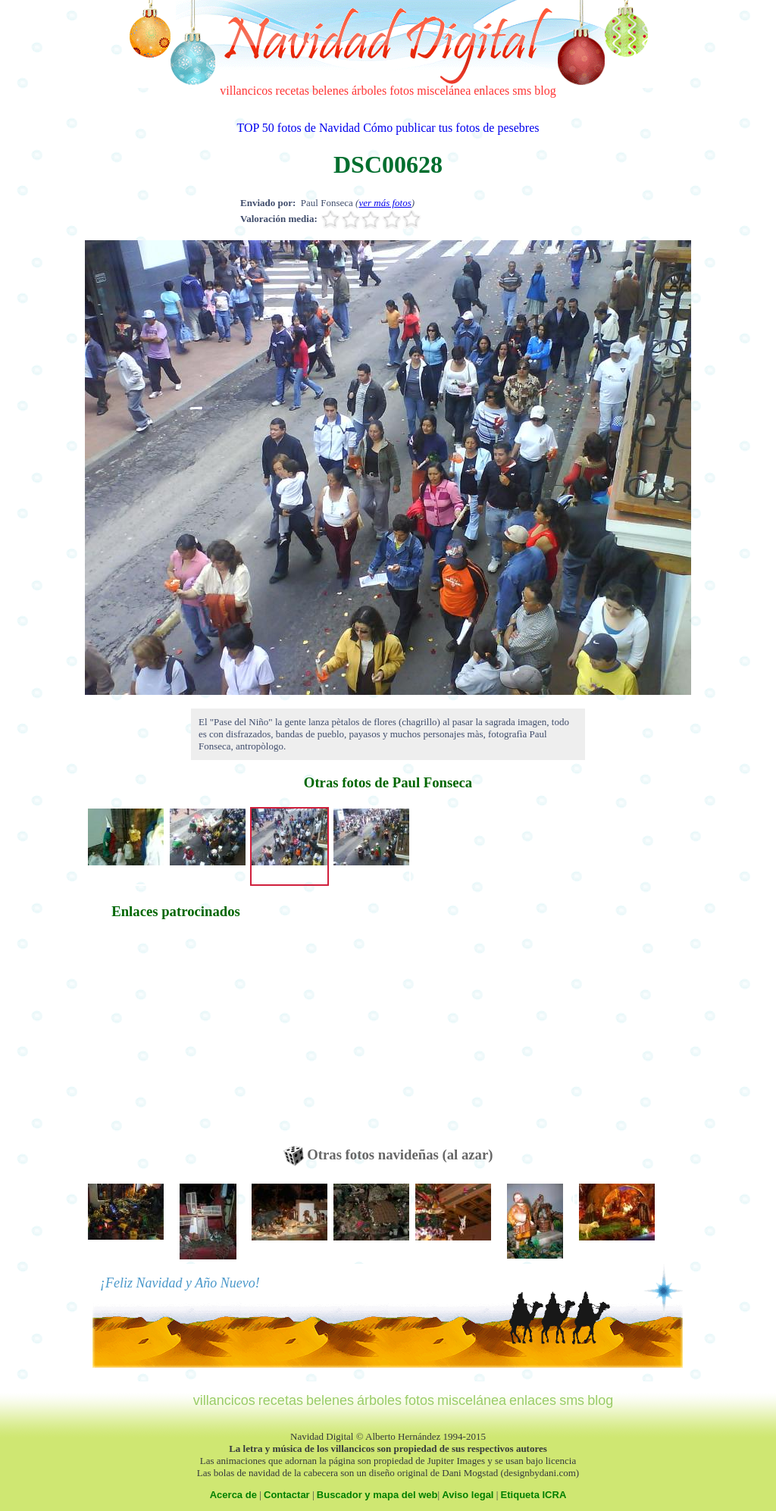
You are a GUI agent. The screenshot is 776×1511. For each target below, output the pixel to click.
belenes (330, 90)
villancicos (246, 90)
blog (544, 90)
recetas (292, 90)
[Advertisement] (175, 1040)
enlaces (491, 90)
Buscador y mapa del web (377, 1494)
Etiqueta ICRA (534, 1494)
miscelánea (444, 90)
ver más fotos (384, 202)
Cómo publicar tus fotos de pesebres (451, 127)
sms (521, 90)
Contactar (287, 1494)
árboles (369, 90)
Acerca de (233, 1494)
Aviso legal (467, 1494)
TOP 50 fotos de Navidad (298, 127)
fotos (402, 90)
